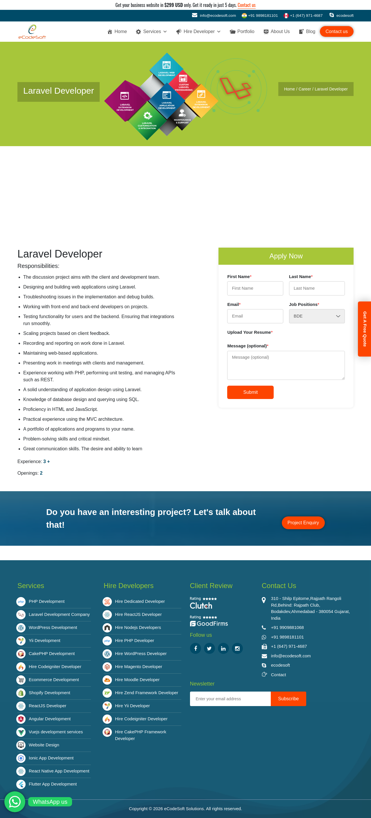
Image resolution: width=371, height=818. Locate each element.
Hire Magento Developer (138, 666)
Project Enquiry (303, 522)
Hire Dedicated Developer (140, 601)
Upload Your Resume (250, 332)
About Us (280, 31)
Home (120, 31)
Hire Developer (202, 31)
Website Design (44, 744)
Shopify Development (49, 692)
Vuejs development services (56, 731)
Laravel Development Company (59, 614)
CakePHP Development (52, 653)
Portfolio (245, 31)
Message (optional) (247, 345)
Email (234, 304)
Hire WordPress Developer (141, 653)
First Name (239, 276)
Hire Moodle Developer (137, 679)
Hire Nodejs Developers (138, 627)
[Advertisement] (185, 189)
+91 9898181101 (260, 15)
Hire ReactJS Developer (138, 614)
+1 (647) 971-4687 (303, 15)
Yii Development (44, 640)
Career (305, 89)
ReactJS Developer (47, 705)
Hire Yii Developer (132, 705)
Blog (310, 31)
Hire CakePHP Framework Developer (140, 735)
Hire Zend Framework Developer (146, 692)
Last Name (301, 276)
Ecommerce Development (54, 679)
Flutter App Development (53, 783)
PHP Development (46, 601)
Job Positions (304, 304)
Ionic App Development (51, 757)
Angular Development (50, 718)
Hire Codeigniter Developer (55, 666)
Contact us (247, 4)
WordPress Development (53, 627)
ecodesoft (341, 15)
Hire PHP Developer (134, 640)
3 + (46, 461)
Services (155, 31)
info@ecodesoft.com (214, 15)
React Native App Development (59, 770)
